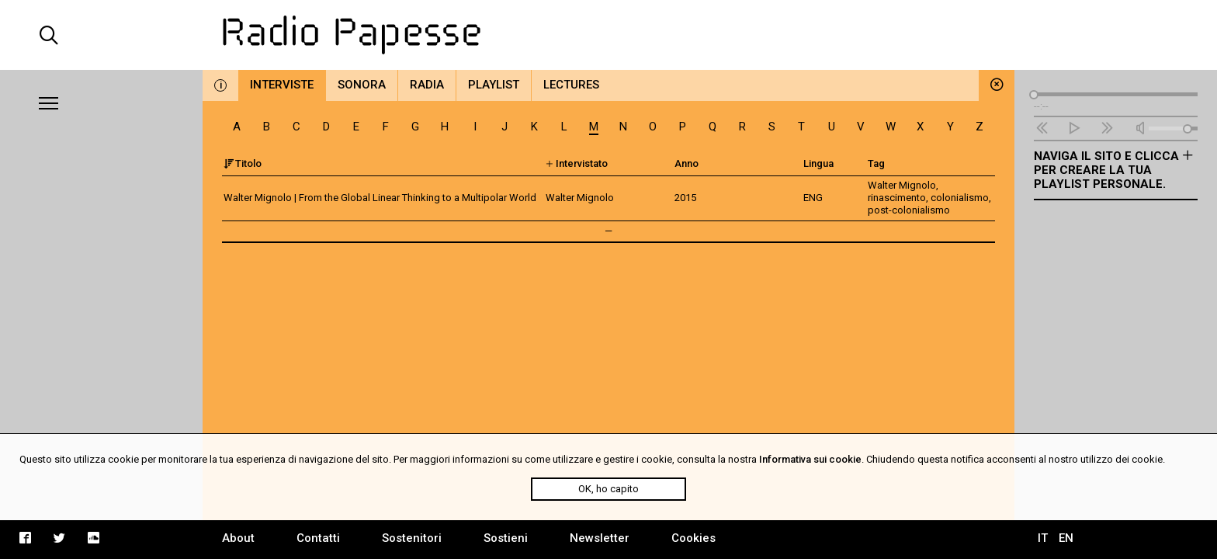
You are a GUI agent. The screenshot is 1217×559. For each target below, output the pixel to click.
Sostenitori (412, 538)
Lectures (571, 85)
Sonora (362, 85)
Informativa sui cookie (810, 459)
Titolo (243, 163)
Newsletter (599, 538)
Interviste (282, 85)
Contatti (318, 538)
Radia (427, 85)
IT (1043, 538)
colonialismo (960, 197)
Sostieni (506, 538)
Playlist (493, 85)
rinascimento (897, 197)
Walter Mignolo (902, 185)
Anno (686, 163)
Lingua (818, 163)
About (238, 538)
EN (1066, 538)
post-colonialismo (909, 210)
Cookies (693, 538)
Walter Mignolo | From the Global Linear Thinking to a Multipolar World (380, 197)
